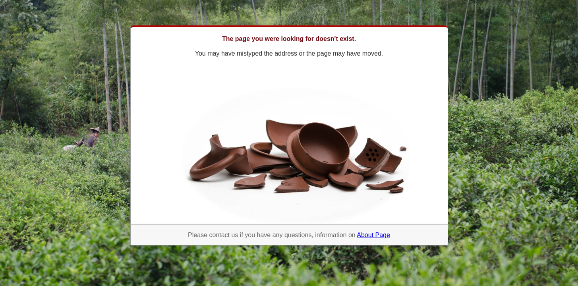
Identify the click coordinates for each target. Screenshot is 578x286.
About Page (373, 235)
